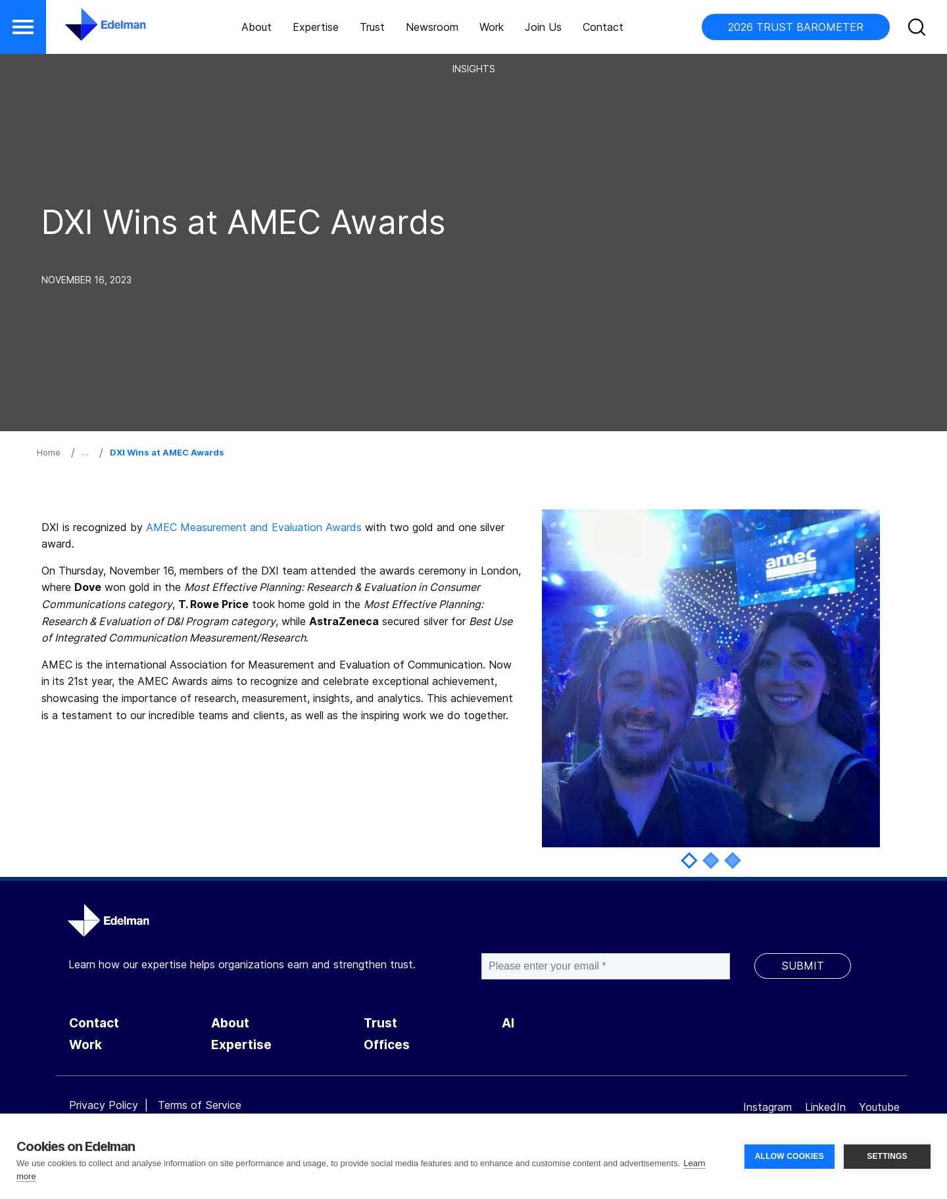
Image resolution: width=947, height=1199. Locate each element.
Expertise (316, 27)
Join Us (543, 27)
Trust (372, 27)
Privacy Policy (103, 1105)
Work (491, 27)
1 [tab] (689, 860)
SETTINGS (887, 1156)
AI (508, 1023)
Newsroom (432, 27)
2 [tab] (710, 860)
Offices (387, 1044)
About (256, 27)
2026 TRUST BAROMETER (795, 27)
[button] (23, 27)
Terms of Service (199, 1105)
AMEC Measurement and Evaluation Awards (254, 527)
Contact (603, 27)
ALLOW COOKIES (789, 1156)
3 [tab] (732, 860)
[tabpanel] (711, 678)
